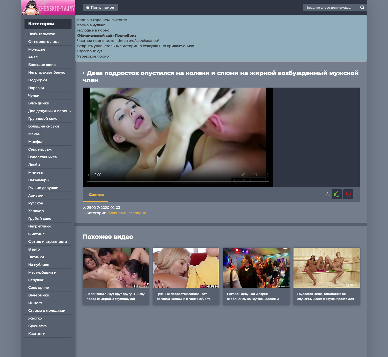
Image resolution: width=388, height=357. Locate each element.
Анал (33, 57)
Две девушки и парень (49, 111)
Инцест (35, 303)
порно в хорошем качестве (102, 20)
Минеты (35, 172)
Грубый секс (39, 218)
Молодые (36, 49)
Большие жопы (42, 65)
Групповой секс (42, 118)
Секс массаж (39, 149)
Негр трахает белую (46, 72)
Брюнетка (37, 326)
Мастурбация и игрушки (42, 276)
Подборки (37, 80)
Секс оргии (38, 287)
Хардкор (36, 211)
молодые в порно (93, 30)
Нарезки (36, 88)
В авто (34, 249)
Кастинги (37, 333)
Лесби (34, 164)
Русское (35, 203)
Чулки (33, 95)
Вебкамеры (38, 180)
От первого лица (43, 41)
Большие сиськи (43, 126)
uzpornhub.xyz (89, 51)
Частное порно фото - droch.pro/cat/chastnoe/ (118, 40)
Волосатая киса (42, 157)
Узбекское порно (93, 56)
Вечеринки (38, 295)
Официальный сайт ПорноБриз (106, 35)
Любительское (41, 34)
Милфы (35, 141)
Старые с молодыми (46, 310)
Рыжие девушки (43, 188)
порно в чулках (91, 25)
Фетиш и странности (47, 241)
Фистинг (36, 234)
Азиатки (36, 195)
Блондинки (38, 103)
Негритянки (39, 226)
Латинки (36, 257)
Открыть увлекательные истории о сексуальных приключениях (135, 46)
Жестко (35, 318)
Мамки (34, 134)
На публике (38, 264)
